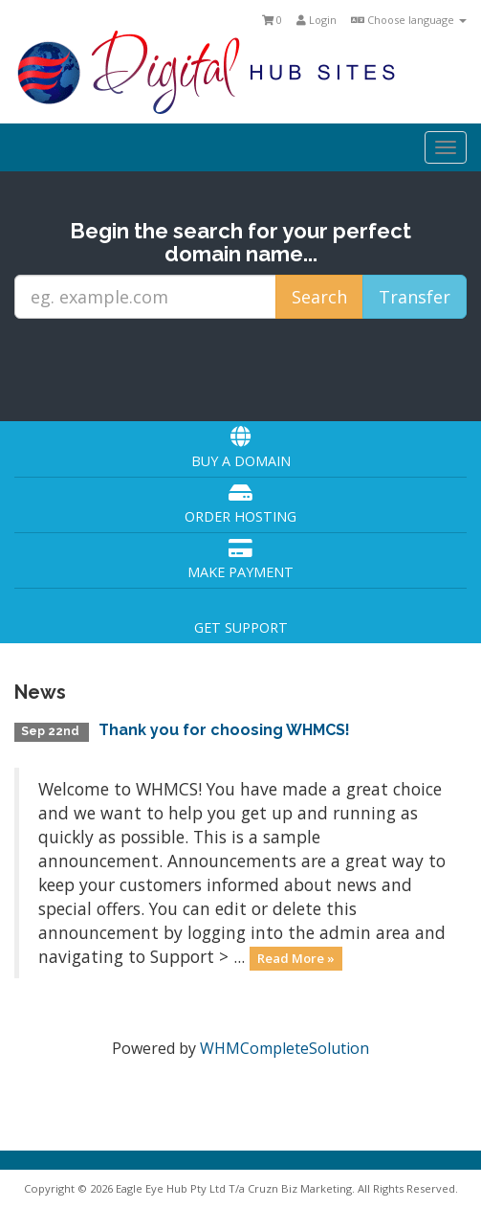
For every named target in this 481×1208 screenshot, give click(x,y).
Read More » (296, 958)
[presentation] (242, 368)
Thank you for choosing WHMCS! (224, 730)
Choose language (409, 19)
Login (316, 19)
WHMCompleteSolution (284, 1048)
